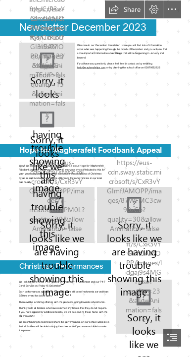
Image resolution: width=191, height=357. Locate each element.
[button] (124, 9)
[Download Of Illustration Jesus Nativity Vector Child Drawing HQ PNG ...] (143, 306)
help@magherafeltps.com (91, 67)
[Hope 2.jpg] (134, 214)
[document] (95, 178)
